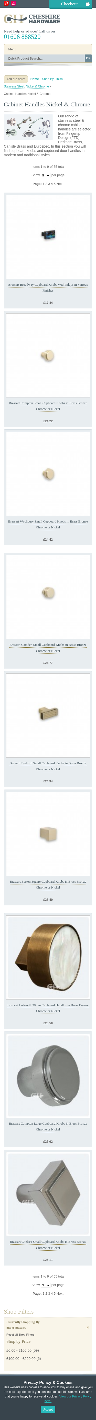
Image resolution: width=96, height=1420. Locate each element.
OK (88, 58)
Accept (48, 1409)
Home (34, 79)
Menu (12, 49)
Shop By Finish (52, 79)
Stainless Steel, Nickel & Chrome (26, 86)
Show (35, 175)
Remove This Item (87, 1327)
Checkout (69, 4)
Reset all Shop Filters (20, 1334)
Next (60, 184)
